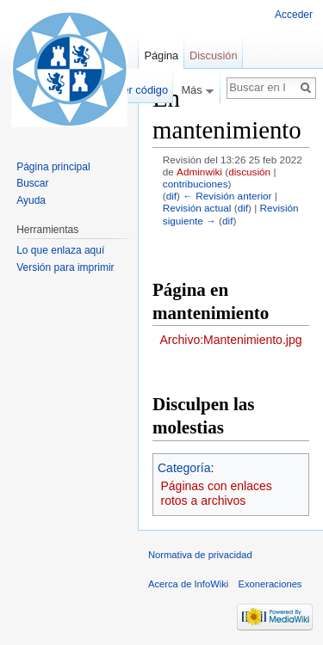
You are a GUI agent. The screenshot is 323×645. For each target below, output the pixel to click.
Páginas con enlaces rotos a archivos (216, 493)
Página (161, 55)
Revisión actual (197, 207)
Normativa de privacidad (200, 555)
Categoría (184, 468)
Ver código (142, 89)
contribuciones (195, 183)
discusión (249, 171)
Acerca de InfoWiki (188, 584)
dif (171, 195)
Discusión (213, 55)
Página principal (53, 167)
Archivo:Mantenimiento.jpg (231, 340)
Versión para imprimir (65, 267)
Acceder (294, 15)
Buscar (32, 183)
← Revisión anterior (227, 195)
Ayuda (31, 200)
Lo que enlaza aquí (60, 250)
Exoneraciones (269, 584)
